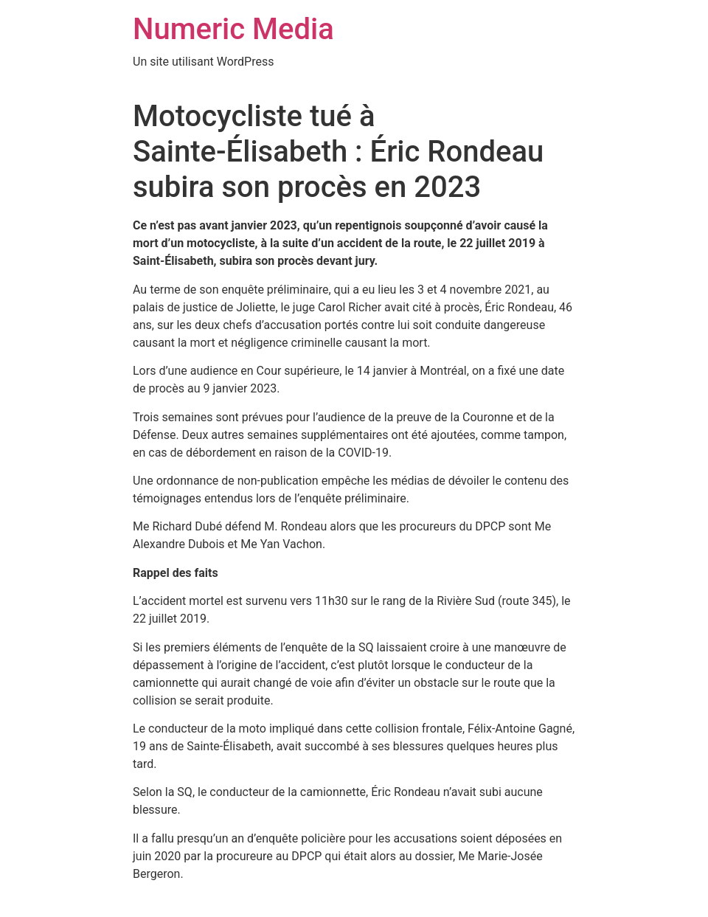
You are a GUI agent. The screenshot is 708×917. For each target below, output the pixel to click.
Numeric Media (233, 29)
